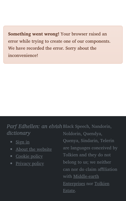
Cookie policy (29, 156)
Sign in (22, 141)
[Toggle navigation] (116, 8)
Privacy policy (30, 163)
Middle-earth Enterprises (81, 180)
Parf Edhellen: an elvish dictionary (23, 8)
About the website (34, 149)
